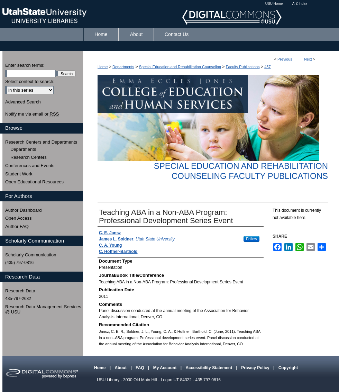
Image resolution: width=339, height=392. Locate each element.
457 (267, 67)
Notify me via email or (32, 114)
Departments (123, 67)
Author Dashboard (23, 210)
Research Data (20, 290)
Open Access (18, 218)
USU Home (274, 4)
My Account (165, 367)
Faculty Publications (243, 67)
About (121, 367)
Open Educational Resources (34, 181)
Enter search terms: (24, 65)
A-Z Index (299, 4)
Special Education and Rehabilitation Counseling (180, 67)
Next (308, 59)
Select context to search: (29, 81)
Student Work (19, 173)
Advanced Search (23, 101)
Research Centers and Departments (41, 142)
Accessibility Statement (209, 367)
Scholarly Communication (30, 254)
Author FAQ (17, 226)
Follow (251, 239)
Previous (284, 59)
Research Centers (28, 157)
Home (103, 67)
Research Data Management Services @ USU (43, 309)
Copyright (288, 367)
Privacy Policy (256, 367)
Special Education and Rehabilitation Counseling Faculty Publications (241, 171)
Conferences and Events (29, 165)
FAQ (140, 367)
